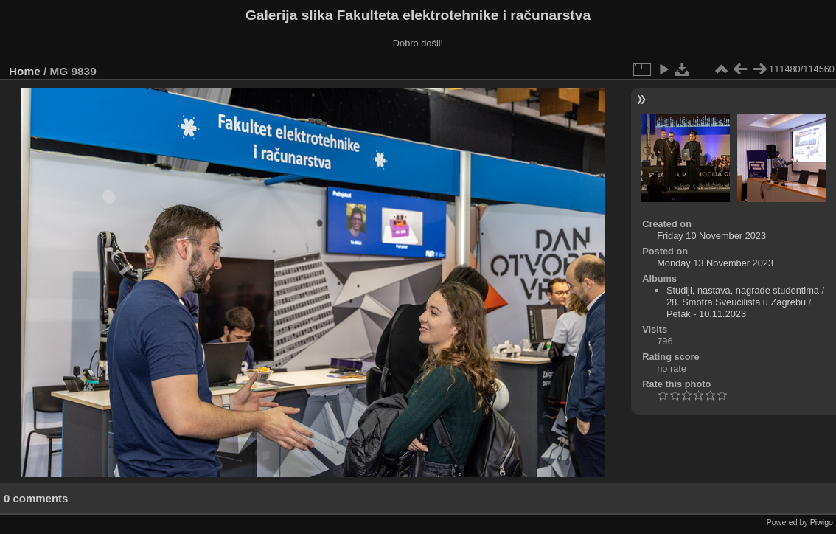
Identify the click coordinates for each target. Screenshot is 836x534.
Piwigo (821, 522)
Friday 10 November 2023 (711, 235)
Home (25, 71)
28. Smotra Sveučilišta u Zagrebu (736, 302)
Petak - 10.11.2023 (706, 313)
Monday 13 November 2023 (715, 262)
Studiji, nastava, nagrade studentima (742, 290)
